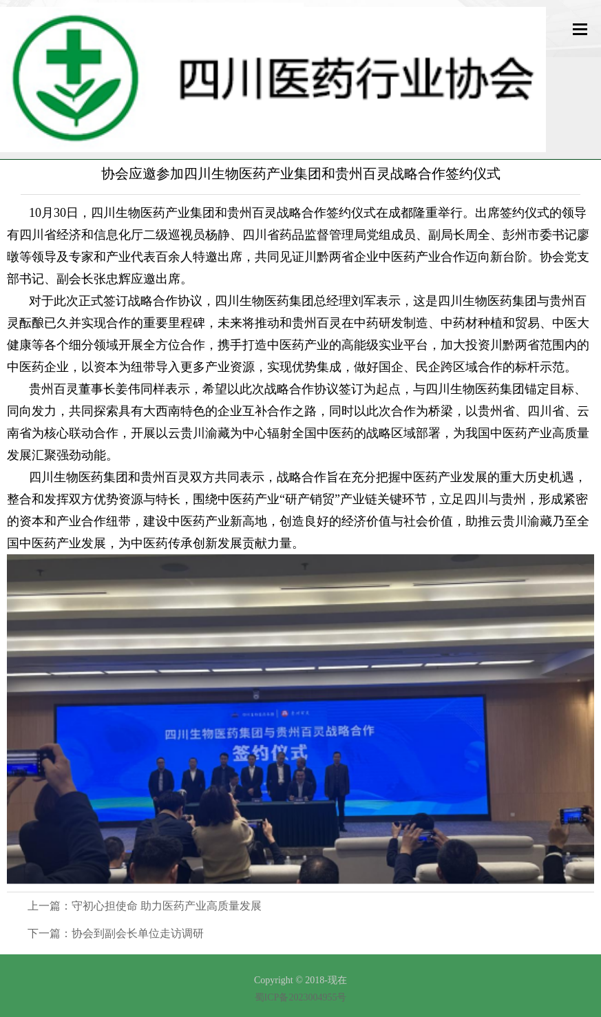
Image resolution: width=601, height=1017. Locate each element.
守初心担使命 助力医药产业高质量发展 (167, 906)
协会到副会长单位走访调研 (138, 933)
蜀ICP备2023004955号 (301, 997)
